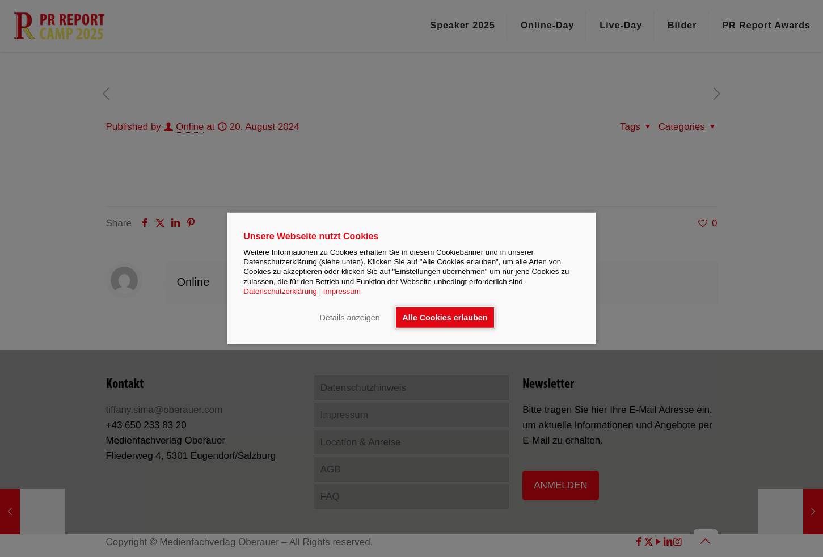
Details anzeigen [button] (349, 317)
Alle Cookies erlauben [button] (444, 317)
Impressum (342, 291)
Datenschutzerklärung (280, 291)
